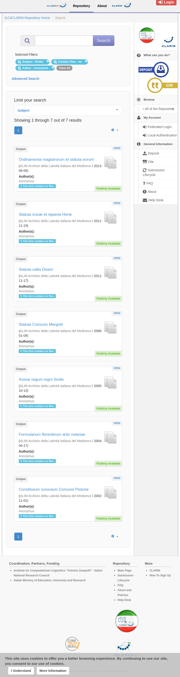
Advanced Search (25, 79)
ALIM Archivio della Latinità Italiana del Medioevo (55, 166)
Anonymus (26, 181)
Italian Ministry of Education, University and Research (50, 580)
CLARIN (155, 570)
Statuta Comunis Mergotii (41, 324)
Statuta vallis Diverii (36, 269)
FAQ (121, 585)
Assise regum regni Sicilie (41, 379)
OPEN (117, 148)
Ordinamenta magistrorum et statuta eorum (56, 159)
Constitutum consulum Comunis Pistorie (54, 489)
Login (166, 2)
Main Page (124, 570)
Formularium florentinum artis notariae (52, 434)
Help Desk (124, 600)
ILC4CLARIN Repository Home (27, 18)
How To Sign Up (160, 575)
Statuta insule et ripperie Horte (45, 214)
